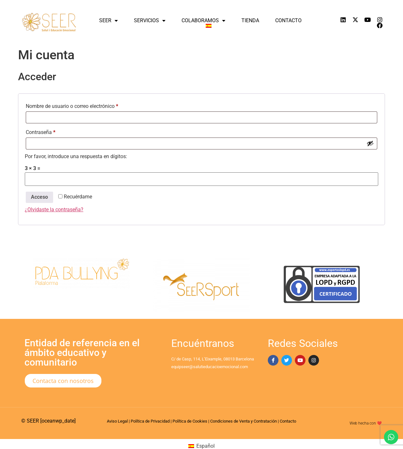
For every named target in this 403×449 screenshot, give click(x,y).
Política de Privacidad (150, 421)
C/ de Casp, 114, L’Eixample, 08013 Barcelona (212, 359)
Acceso (39, 197)
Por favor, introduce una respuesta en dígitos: (76, 156)
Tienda (250, 20)
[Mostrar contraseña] (370, 143)
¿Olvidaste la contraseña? (54, 209)
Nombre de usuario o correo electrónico (84, 105)
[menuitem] (208, 26)
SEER (108, 20)
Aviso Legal (117, 421)
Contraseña (53, 131)
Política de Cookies (190, 421)
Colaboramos (203, 20)
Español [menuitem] (205, 446)
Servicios (149, 20)
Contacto (288, 20)
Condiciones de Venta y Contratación (243, 421)
